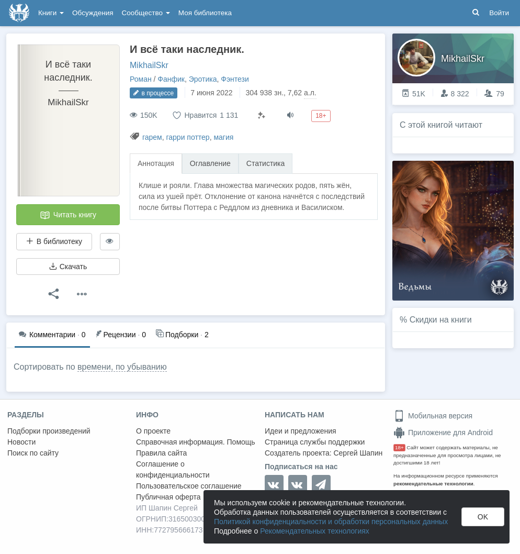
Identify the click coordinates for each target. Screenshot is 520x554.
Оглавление (210, 163)
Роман (141, 79)
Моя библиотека (205, 13)
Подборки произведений (49, 431)
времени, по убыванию (122, 366)
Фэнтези (235, 79)
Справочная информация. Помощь (195, 442)
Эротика (203, 79)
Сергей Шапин (357, 453)
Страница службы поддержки (315, 442)
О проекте (153, 431)
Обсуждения (92, 13)
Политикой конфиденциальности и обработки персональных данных (331, 521)
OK (483, 517)
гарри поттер (187, 137)
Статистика (265, 163)
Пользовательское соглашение (189, 486)
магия (223, 137)
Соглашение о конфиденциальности (173, 469)
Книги (51, 13)
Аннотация (156, 163)
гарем (152, 137)
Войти (499, 13)
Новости (21, 442)
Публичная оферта (168, 497)
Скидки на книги (441, 319)
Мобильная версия (432, 416)
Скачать (68, 266)
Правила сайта (161, 453)
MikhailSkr (149, 65)
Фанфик (171, 79)
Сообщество (146, 13)
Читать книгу (68, 215)
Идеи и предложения (300, 431)
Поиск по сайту (33, 453)
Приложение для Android (443, 432)
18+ (399, 447)
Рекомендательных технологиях (314, 531)
